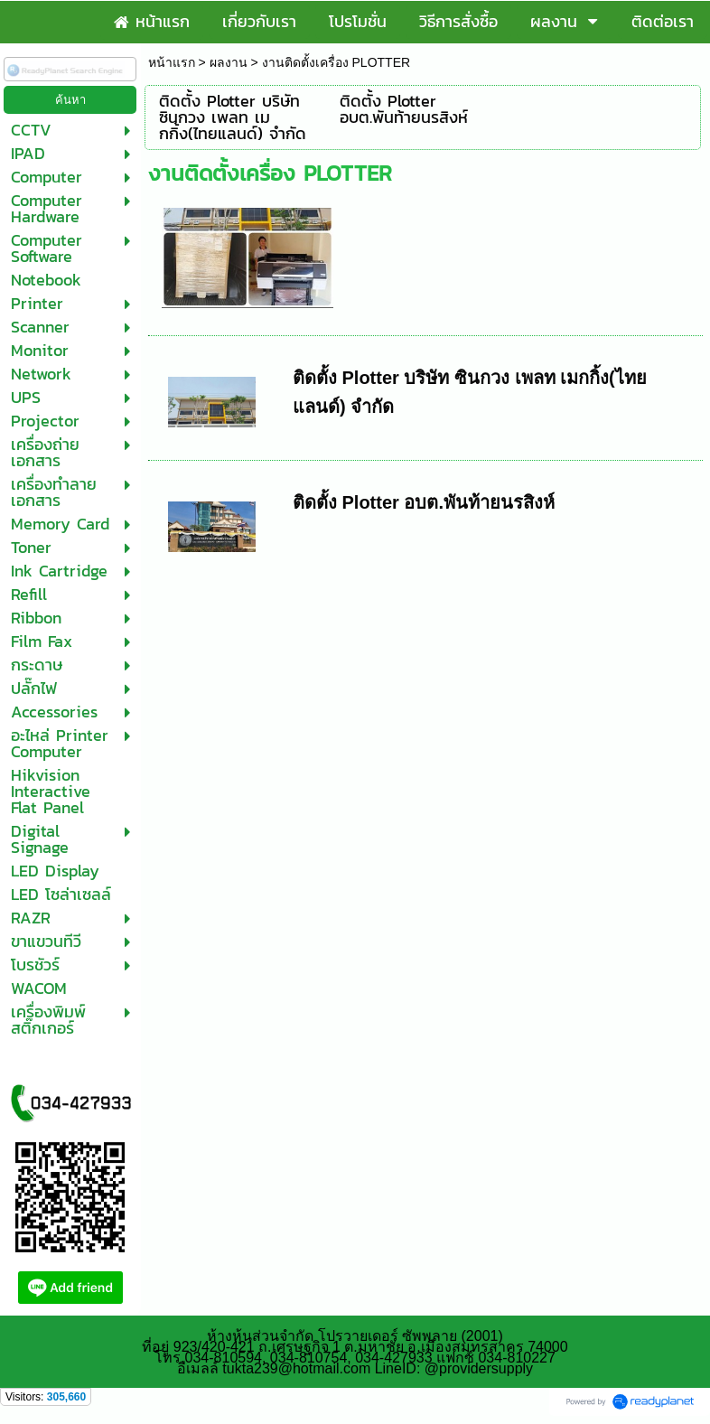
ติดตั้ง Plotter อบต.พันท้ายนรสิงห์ (424, 502)
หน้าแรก (171, 62)
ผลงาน (229, 62)
